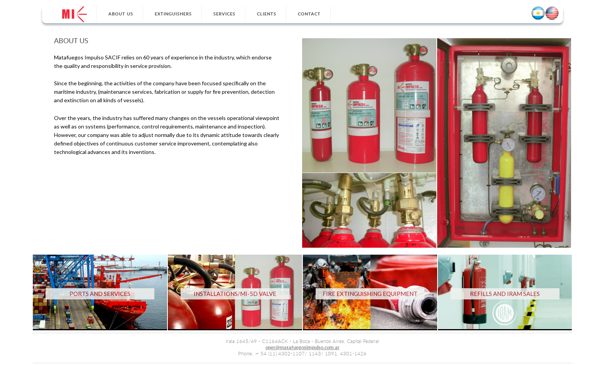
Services (224, 14)
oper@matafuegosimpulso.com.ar (302, 347)
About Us (120, 14)
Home (74, 14)
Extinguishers (173, 14)
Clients (266, 14)
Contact (309, 14)
